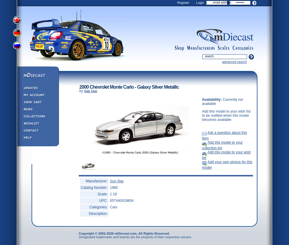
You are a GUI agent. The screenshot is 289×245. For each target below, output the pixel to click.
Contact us (37, 131)
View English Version (17, 20)
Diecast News (37, 110)
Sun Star (90, 91)
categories (243, 48)
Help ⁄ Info (37, 138)
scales (223, 48)
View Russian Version (17, 46)
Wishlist (37, 124)
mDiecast (37, 75)
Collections (37, 117)
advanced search (234, 62)
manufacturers (201, 48)
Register (183, 2)
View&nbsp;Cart (37, 102)
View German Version (17, 33)
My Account (37, 95)
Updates (37, 88)
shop (179, 48)
